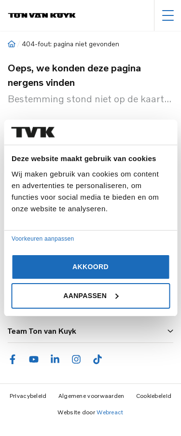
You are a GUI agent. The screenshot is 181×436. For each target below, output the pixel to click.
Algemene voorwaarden (91, 395)
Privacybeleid (28, 395)
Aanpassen (90, 296)
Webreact (110, 412)
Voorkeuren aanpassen (43, 238)
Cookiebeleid (154, 395)
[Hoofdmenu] (167, 15)
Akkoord (90, 267)
